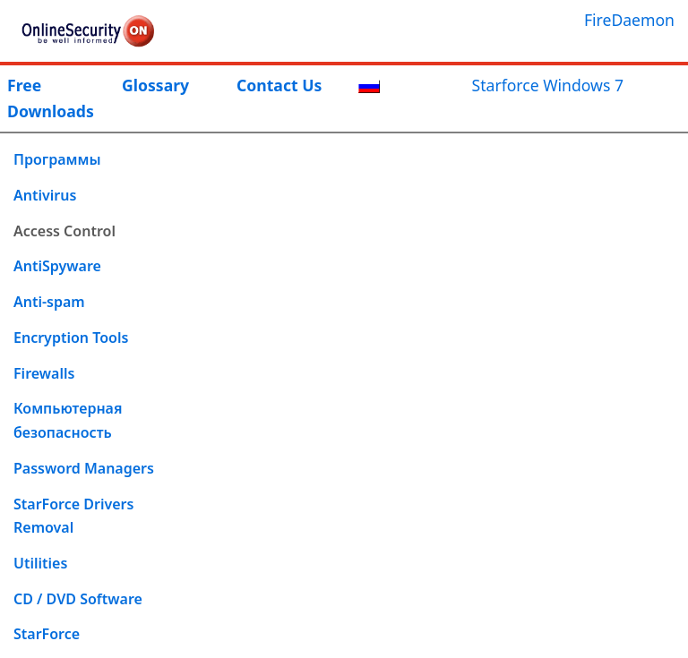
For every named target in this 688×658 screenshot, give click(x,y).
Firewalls (43, 373)
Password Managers (83, 468)
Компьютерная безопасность (67, 420)
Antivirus (44, 195)
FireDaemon (629, 19)
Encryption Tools (70, 337)
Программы (57, 159)
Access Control (64, 231)
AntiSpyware (57, 266)
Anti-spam (49, 302)
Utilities (40, 563)
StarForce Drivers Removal (73, 516)
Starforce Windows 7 (548, 85)
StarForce (46, 634)
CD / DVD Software (77, 599)
